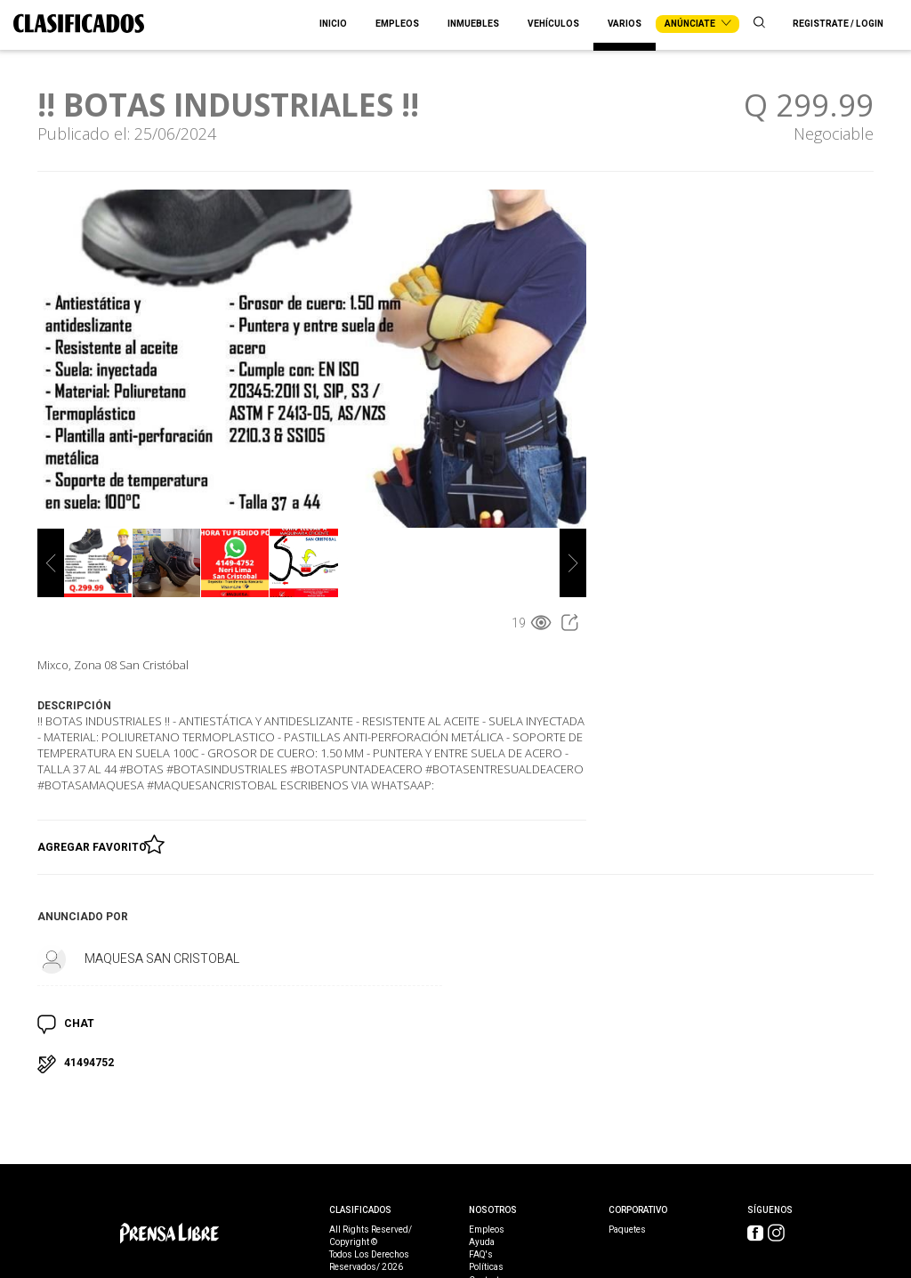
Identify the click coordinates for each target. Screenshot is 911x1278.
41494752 (89, 1062)
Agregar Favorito (94, 843)
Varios (624, 24)
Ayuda (482, 1242)
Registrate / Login (838, 24)
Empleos (397, 24)
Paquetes (627, 1230)
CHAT (79, 1023)
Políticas (486, 1267)
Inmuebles (473, 24)
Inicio (333, 24)
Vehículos (553, 24)
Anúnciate (697, 24)
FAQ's (481, 1255)
